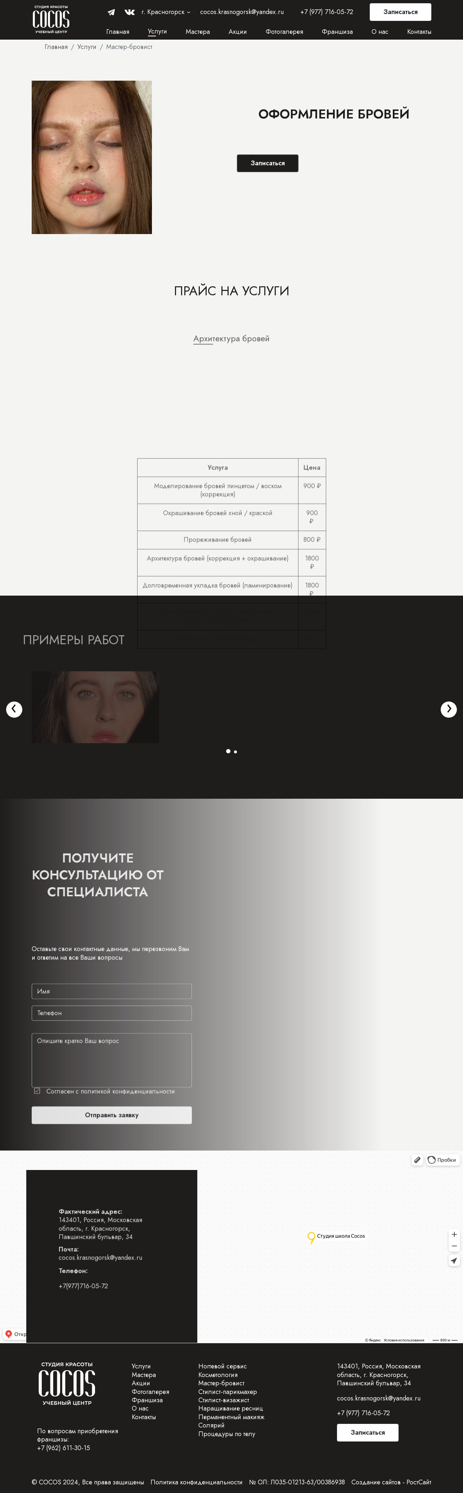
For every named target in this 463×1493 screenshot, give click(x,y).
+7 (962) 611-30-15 (63, 1448)
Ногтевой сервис (222, 1366)
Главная (117, 31)
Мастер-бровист (221, 1383)
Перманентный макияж (231, 1417)
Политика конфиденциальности (196, 1482)
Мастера (198, 31)
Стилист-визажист (223, 1400)
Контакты (419, 31)
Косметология (218, 1375)
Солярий (211, 1425)
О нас (380, 31)
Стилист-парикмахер (227, 1391)
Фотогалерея (284, 31)
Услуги (157, 31)
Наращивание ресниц (230, 1408)
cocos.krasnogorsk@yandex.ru (242, 12)
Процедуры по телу (226, 1434)
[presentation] (14, 707)
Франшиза (337, 31)
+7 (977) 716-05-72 (326, 12)
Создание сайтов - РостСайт (391, 1482)
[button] (228, 751)
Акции (238, 31)
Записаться (400, 12)
